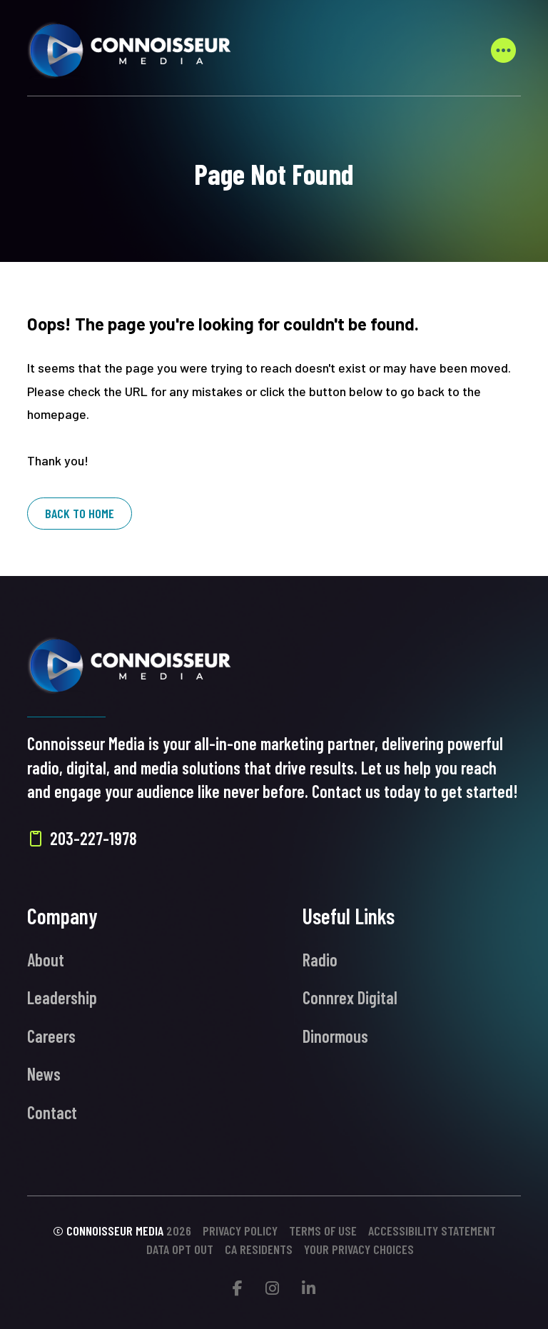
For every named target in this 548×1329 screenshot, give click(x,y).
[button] (504, 50)
